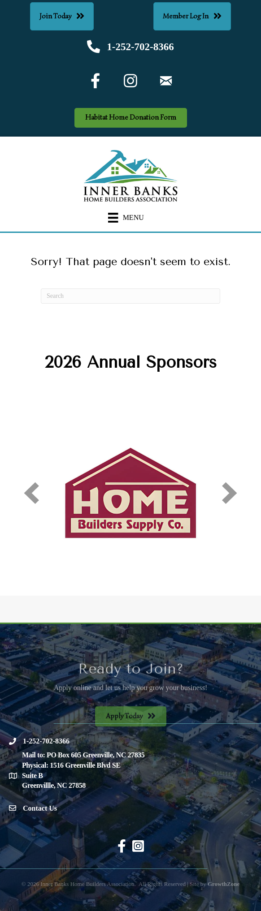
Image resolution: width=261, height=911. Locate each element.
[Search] (130, 296)
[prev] (31, 493)
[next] (229, 493)
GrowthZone (223, 884)
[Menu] (126, 218)
